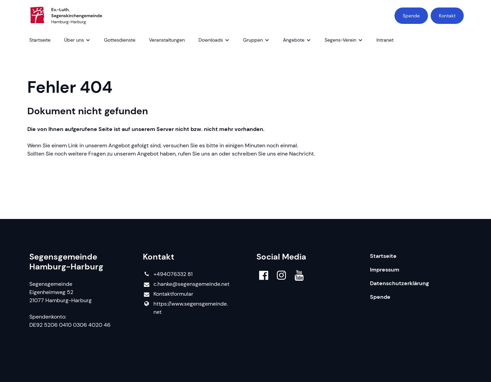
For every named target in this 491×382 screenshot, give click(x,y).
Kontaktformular (168, 294)
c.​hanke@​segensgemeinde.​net (186, 284)
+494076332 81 (167, 274)
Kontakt (447, 16)
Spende (411, 16)
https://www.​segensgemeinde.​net (185, 308)
